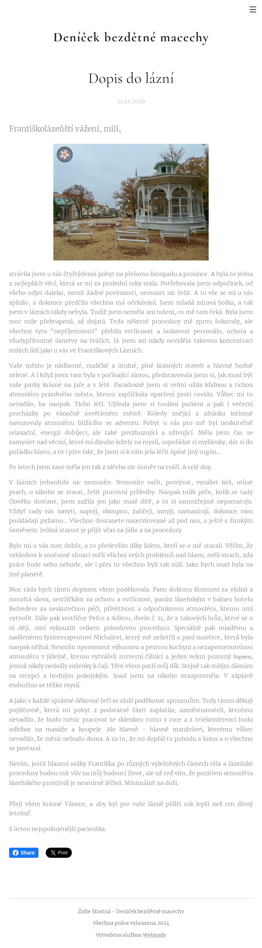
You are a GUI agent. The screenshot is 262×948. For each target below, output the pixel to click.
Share (24, 853)
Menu (253, 9)
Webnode (154, 935)
